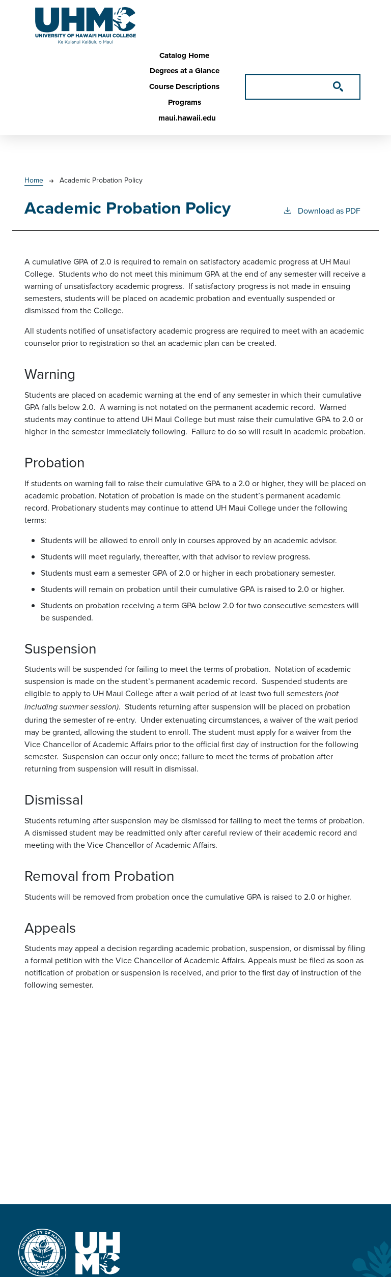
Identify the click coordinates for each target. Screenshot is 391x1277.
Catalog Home (184, 55)
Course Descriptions (184, 86)
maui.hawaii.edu (187, 118)
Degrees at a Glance (184, 70)
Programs (184, 102)
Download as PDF (321, 210)
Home (33, 180)
